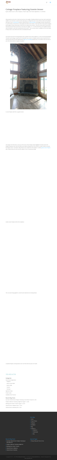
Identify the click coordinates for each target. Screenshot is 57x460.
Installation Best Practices (11, 394)
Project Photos (34, 421)
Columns (8, 387)
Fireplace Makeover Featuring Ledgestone (14, 401)
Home (32, 419)
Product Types (26, 11)
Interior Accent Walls (11, 383)
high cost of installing (28, 39)
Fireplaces (20, 11)
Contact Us (33, 428)
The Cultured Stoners (20, 456)
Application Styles (9, 391)
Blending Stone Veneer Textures (12, 403)
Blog (32, 426)
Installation (33, 424)
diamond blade (32, 22)
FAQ (34, 433)
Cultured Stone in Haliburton (11, 405)
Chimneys (8, 389)
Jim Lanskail (9, 11)
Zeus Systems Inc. (36, 456)
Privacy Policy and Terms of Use (37, 441)
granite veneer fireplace (45, 147)
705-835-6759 (11, 374)
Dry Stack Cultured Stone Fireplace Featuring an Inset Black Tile (18, 399)
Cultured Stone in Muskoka (11, 407)
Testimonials (35, 432)
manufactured (16, 22)
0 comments (42, 11)
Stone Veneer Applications (34, 11)
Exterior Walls (9, 385)
